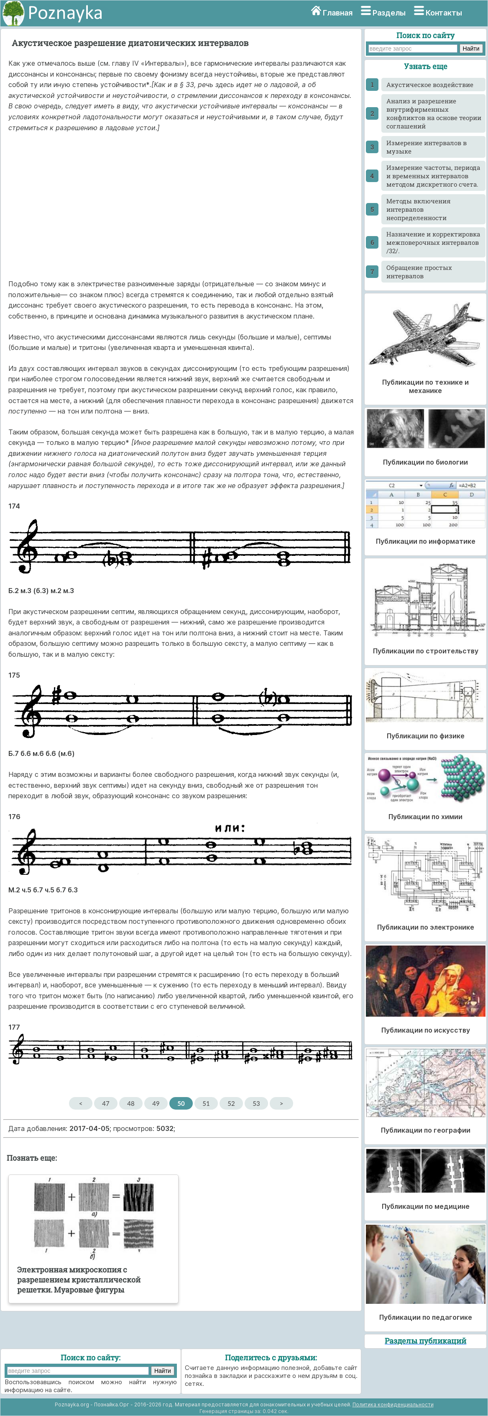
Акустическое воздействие (429, 84)
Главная (338, 12)
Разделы (389, 12)
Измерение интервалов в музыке (426, 147)
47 (105, 1103)
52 (231, 1103)
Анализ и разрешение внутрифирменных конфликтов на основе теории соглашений (433, 113)
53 (256, 1103)
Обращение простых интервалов (419, 271)
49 (155, 1103)
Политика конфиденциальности (393, 1404)
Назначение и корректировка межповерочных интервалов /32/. (433, 242)
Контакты (444, 12)
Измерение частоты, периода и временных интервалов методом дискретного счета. (433, 175)
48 (130, 1103)
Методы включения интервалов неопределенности (418, 209)
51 (206, 1103)
